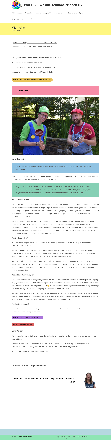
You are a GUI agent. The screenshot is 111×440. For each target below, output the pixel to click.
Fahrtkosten (71, 309)
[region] (55, 395)
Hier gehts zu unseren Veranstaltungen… (27, 317)
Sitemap (63, 436)
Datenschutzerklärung (73, 436)
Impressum (85, 436)
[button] (2, 395)
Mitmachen (17, 30)
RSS (58, 436)
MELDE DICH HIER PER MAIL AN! (22, 324)
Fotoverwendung (62, 438)
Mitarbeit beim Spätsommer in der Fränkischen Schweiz (35, 42)
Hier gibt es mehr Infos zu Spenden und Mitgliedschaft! (32, 80)
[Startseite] (12, 30)
